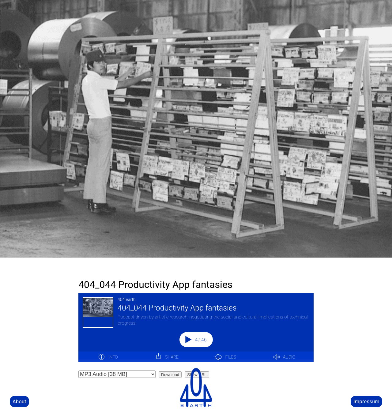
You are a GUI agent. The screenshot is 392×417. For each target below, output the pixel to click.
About (19, 401)
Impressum (366, 401)
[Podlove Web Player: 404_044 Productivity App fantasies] (196, 331)
